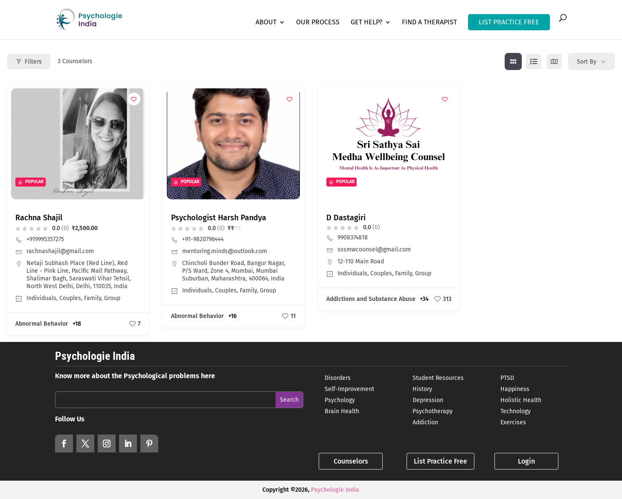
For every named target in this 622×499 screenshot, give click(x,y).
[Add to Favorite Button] (134, 99)
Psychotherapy (433, 411)
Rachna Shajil (38, 217)
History (422, 389)
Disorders (338, 378)
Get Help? (366, 22)
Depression (428, 400)
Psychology (340, 400)
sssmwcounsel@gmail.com (374, 249)
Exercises (513, 422)
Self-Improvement (349, 389)
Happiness (514, 389)
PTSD (507, 378)
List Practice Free (440, 461)
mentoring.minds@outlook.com (224, 251)
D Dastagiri (346, 217)
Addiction (425, 422)
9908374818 (352, 237)
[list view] (533, 61)
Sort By (586, 61)
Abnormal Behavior (41, 323)
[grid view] (513, 61)
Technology (515, 411)
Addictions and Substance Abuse (371, 299)
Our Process (318, 22)
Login (526, 461)
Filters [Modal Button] (29, 61)
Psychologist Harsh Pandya (218, 217)
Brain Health (342, 411)
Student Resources (438, 378)
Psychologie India (335, 489)
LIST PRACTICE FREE (509, 22)
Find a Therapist (429, 22)
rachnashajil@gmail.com (60, 251)
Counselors (351, 461)
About (266, 22)
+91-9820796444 (203, 239)
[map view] (554, 61)
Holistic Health (520, 400)
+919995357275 (45, 239)
